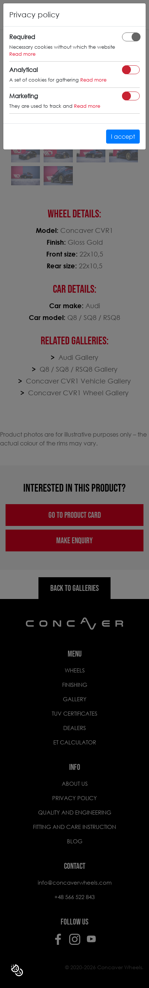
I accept (123, 136)
